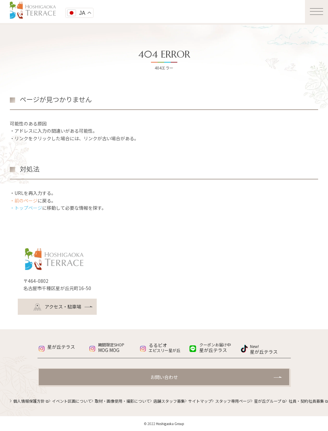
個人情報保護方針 (31, 401)
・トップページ (26, 207)
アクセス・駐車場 (57, 307)
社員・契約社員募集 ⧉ (308, 401)
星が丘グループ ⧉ (269, 401)
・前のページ (24, 200)
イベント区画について (71, 401)
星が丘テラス (61, 346)
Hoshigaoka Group (170, 423)
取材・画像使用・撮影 (122, 401)
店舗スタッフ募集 (169, 401)
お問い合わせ (164, 377)
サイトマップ (200, 401)
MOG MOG (118, 347)
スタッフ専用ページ (233, 401)
